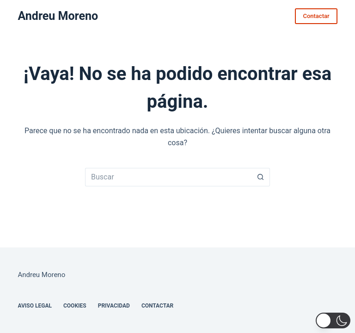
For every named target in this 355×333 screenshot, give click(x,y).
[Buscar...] (168, 177)
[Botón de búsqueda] (260, 177)
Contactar (316, 15)
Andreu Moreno (58, 16)
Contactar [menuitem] (157, 305)
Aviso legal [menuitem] (35, 305)
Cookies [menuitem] (74, 305)
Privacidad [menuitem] (114, 305)
